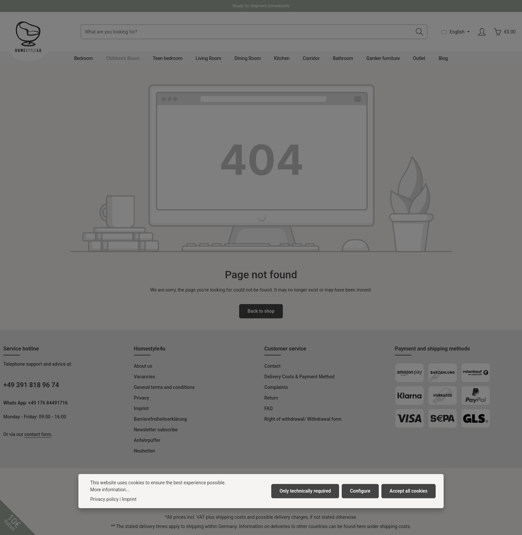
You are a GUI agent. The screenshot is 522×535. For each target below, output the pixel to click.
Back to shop (260, 311)
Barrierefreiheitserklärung (160, 419)
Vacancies (144, 376)
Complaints (276, 387)
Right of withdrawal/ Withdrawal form (302, 419)
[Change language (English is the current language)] (455, 31)
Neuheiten (144, 451)
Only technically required (305, 492)
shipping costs (231, 517)
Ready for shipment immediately (261, 6)
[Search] (419, 32)
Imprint (141, 408)
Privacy (141, 398)
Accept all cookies (409, 492)
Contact (272, 366)
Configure (360, 492)
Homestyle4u (150, 349)
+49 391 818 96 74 (31, 385)
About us (143, 366)
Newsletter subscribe (156, 429)
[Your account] (482, 32)
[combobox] (246, 32)
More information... (110, 491)
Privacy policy (104, 501)
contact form (37, 434)
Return (271, 398)
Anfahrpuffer (147, 440)
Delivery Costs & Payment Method (299, 376)
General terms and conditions (164, 387)
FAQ (268, 408)
